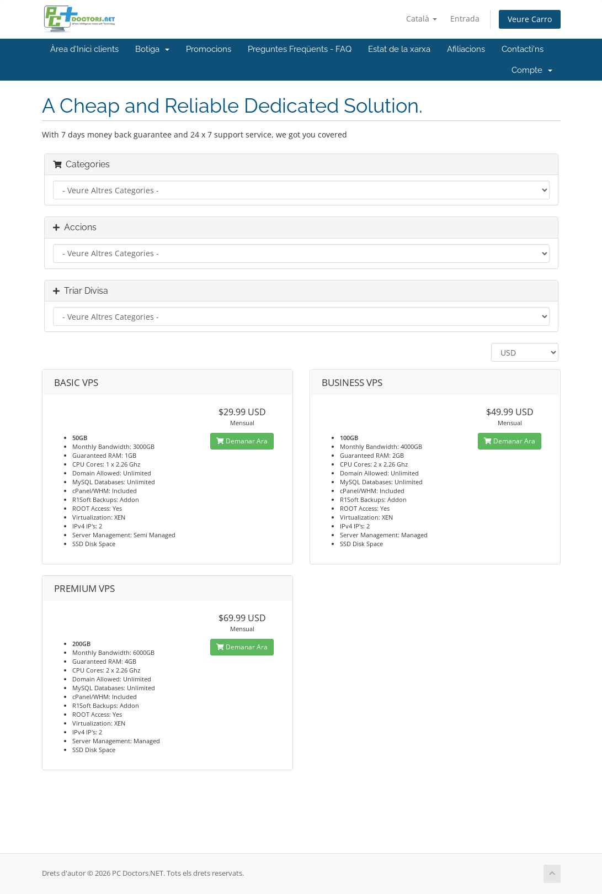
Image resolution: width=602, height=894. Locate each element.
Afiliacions (466, 49)
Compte (532, 70)
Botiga (152, 49)
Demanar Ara (242, 441)
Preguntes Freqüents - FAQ (299, 49)
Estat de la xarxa (399, 49)
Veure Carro (530, 19)
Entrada (465, 18)
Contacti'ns (523, 49)
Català (421, 18)
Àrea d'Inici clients (84, 49)
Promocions (208, 49)
